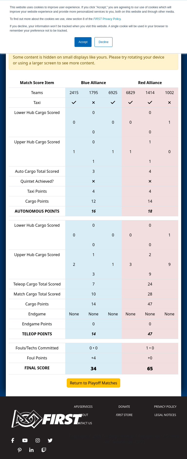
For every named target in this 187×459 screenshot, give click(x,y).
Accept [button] (83, 42)
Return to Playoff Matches (93, 383)
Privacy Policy (107, 19)
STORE (124, 415)
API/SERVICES (83, 407)
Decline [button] (103, 42)
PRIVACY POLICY (165, 407)
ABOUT (83, 415)
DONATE (124, 407)
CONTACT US (83, 423)
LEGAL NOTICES (165, 415)
